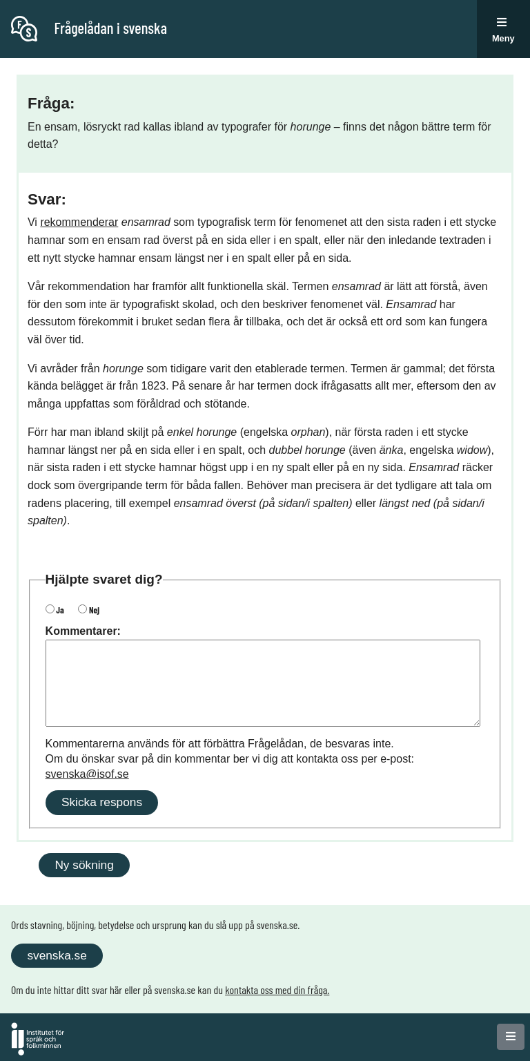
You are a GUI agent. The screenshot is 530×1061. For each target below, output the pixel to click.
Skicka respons (101, 802)
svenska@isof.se (87, 774)
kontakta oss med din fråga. (277, 989)
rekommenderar (79, 222)
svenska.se (56, 955)
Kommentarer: (83, 631)
